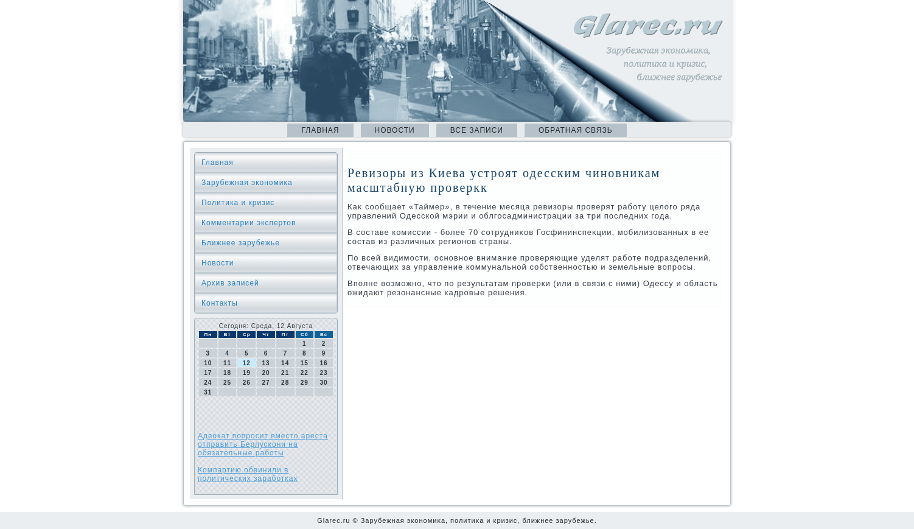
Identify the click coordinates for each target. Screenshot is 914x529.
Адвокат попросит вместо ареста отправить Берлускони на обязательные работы (263, 444)
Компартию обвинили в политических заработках (248, 474)
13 (266, 363)
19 (247, 373)
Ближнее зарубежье (240, 243)
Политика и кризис (237, 202)
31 (208, 392)
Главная (320, 130)
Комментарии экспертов (248, 223)
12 (247, 363)
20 (266, 373)
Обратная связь (576, 130)
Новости (395, 130)
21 (285, 373)
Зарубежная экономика (247, 182)
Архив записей (230, 283)
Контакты (219, 303)
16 (324, 363)
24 (208, 382)
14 (285, 363)
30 (324, 382)
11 (227, 363)
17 (208, 373)
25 (227, 382)
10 (208, 363)
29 (305, 382)
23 (324, 373)
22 (305, 373)
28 (285, 382)
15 (305, 363)
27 (266, 382)
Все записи (476, 130)
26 (247, 382)
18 (227, 373)
